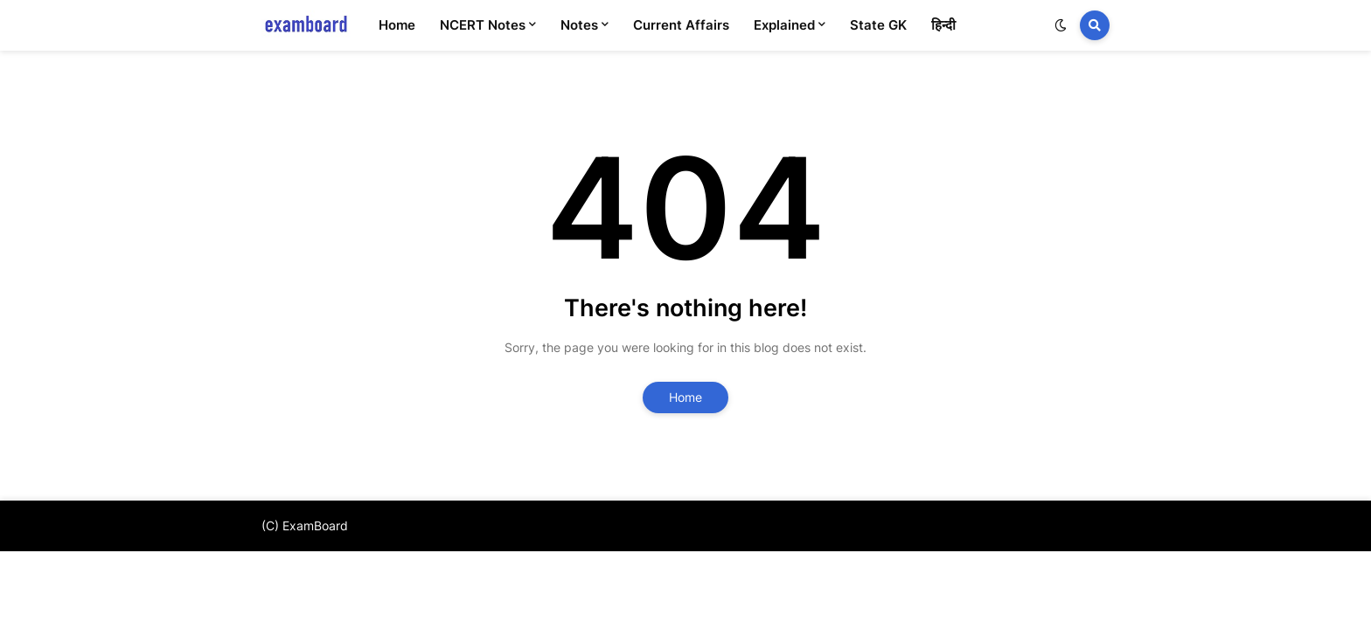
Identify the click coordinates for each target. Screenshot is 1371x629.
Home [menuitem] (397, 25)
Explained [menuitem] (784, 25)
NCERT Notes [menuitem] (482, 25)
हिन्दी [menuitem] (943, 25)
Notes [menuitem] (579, 25)
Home (685, 397)
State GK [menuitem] (878, 25)
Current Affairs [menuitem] (681, 25)
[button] (1060, 25)
